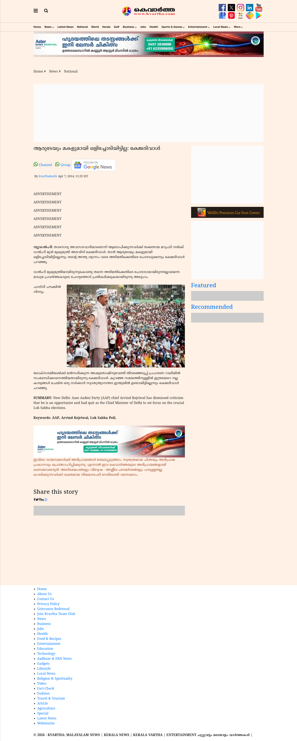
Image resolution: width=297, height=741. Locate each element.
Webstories (46, 724)
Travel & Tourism (51, 699)
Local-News (220, 27)
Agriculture (46, 709)
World (95, 27)
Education (45, 649)
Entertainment (197, 27)
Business (128, 27)
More (237, 27)
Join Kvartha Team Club (56, 614)
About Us (44, 594)
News (48, 27)
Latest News (66, 27)
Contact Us (45, 599)
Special (42, 714)
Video (41, 684)
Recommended (212, 307)
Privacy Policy (48, 604)
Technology (46, 654)
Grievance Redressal (53, 609)
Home (37, 27)
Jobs (143, 27)
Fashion (43, 694)
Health (153, 27)
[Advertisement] (149, 113)
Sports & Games (171, 27)
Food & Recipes (49, 639)
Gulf (116, 27)
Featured (203, 286)
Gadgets (43, 664)
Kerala (106, 27)
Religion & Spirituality (55, 679)
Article (42, 704)
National (82, 27)
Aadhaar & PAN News (54, 659)
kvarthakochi (48, 176)
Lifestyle (44, 669)
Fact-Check (45, 689)
